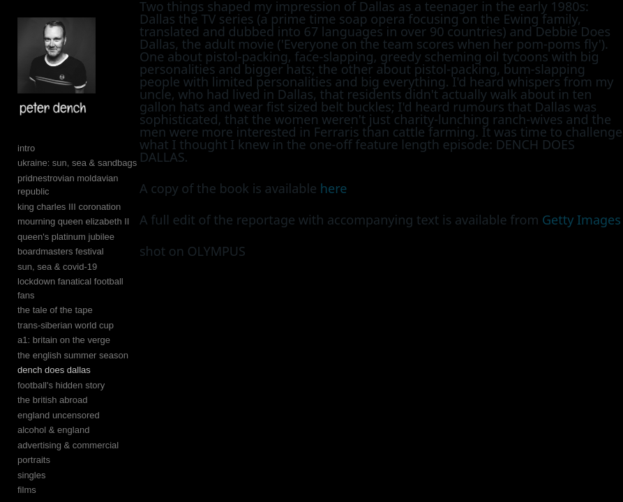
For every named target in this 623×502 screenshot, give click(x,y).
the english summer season (72, 355)
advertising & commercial (68, 445)
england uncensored (58, 415)
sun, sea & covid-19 (57, 266)
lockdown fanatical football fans (70, 288)
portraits (33, 460)
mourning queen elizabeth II (73, 221)
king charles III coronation (69, 206)
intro (26, 148)
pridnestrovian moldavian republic (68, 185)
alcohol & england (53, 430)
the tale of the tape (55, 310)
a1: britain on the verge (63, 340)
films (26, 490)
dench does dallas (54, 370)
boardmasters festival (60, 251)
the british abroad (52, 400)
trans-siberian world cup (65, 325)
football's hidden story (61, 385)
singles (31, 475)
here (333, 188)
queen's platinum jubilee (65, 236)
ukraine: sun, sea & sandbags (77, 163)
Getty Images (581, 219)
